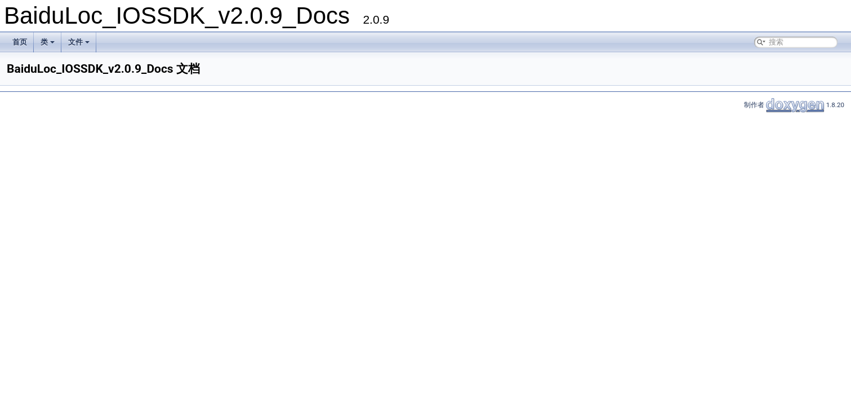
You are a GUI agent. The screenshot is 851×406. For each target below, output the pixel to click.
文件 (79, 42)
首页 (19, 42)
